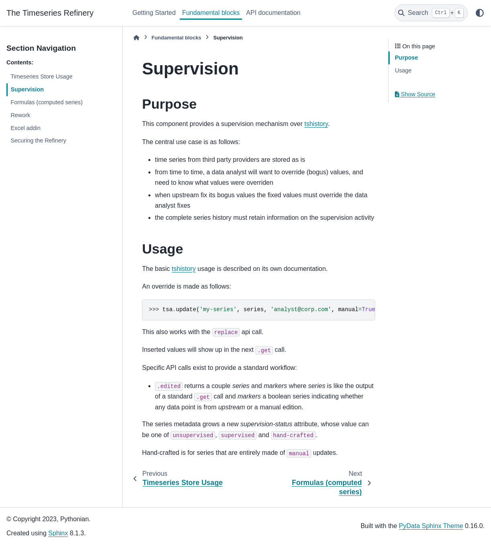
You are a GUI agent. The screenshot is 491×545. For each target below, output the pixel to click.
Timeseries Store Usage (41, 76)
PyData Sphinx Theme (431, 525)
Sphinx (58, 533)
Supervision (26, 89)
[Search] (431, 12)
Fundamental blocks (211, 12)
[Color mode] (480, 13)
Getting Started (154, 12)
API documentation (273, 12)
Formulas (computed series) (46, 102)
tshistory (316, 123)
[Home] (136, 37)
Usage (403, 70)
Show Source (415, 94)
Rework (20, 115)
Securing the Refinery (38, 140)
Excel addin (25, 128)
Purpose (406, 57)
